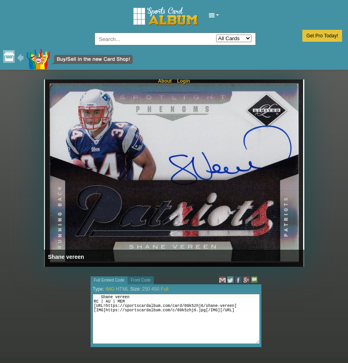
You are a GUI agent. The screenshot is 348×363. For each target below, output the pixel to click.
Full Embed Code (109, 280)
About (165, 81)
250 (146, 289)
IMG (110, 289)
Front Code (141, 280)
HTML (122, 289)
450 (155, 289)
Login (183, 81)
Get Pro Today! (322, 36)
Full (164, 289)
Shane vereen (66, 257)
